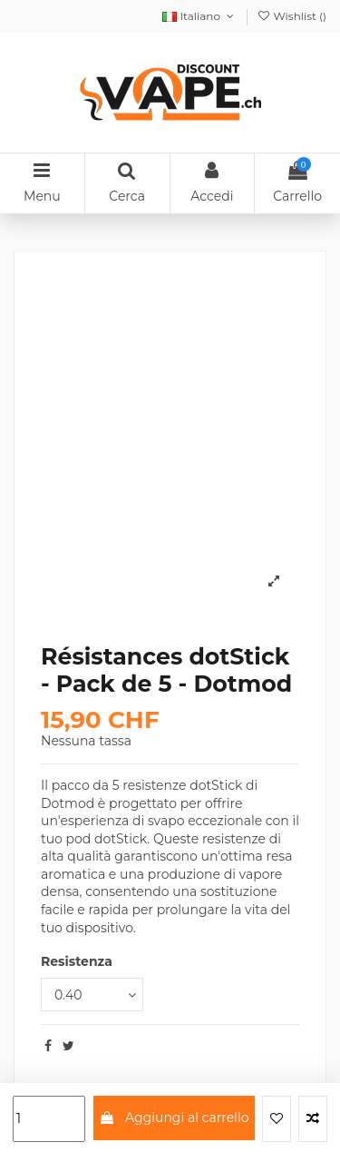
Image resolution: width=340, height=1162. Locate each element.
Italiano (199, 16)
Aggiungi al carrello (173, 1117)
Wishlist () (291, 16)
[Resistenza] (92, 994)
